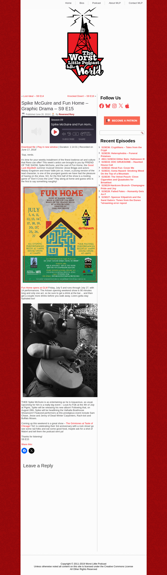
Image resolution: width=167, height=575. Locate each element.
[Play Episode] (55, 132)
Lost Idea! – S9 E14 (33, 96)
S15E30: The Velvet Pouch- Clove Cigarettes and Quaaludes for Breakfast (120, 179)
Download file (28, 147)
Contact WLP (136, 3)
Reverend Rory (66, 114)
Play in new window (47, 147)
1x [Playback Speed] (76, 134)
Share (82, 139)
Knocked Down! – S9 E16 (81, 96)
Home (68, 3)
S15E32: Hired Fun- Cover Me (117, 168)
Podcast (96, 3)
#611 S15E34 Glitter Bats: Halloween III (122, 159)
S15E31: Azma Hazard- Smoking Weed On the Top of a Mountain (122, 172)
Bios (82, 3)
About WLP (115, 3)
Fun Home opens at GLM (34, 287)
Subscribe (68, 139)
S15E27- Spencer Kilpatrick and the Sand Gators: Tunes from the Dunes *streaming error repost (121, 200)
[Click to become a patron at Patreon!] (122, 125)
